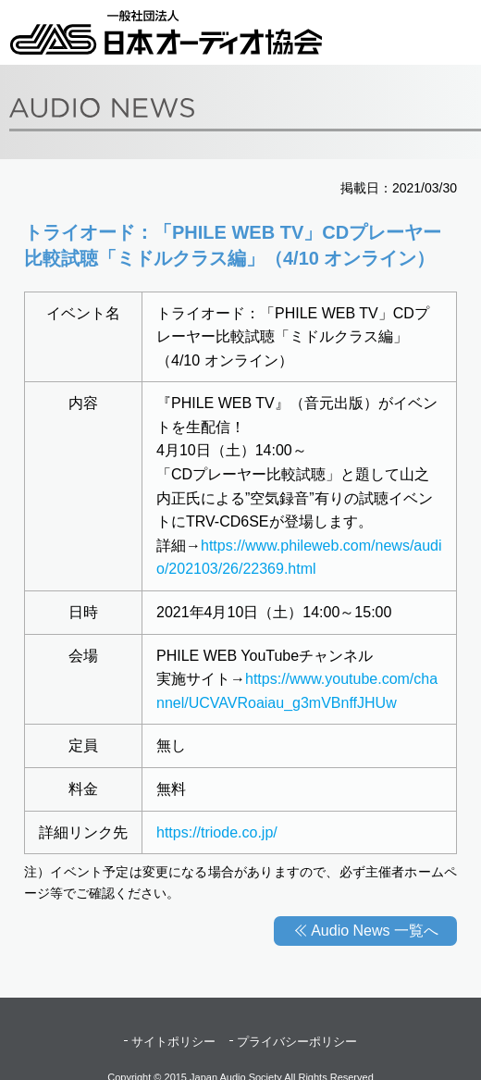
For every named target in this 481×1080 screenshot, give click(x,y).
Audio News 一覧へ (374, 930)
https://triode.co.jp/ (217, 832)
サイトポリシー (173, 1042)
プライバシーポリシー (297, 1042)
